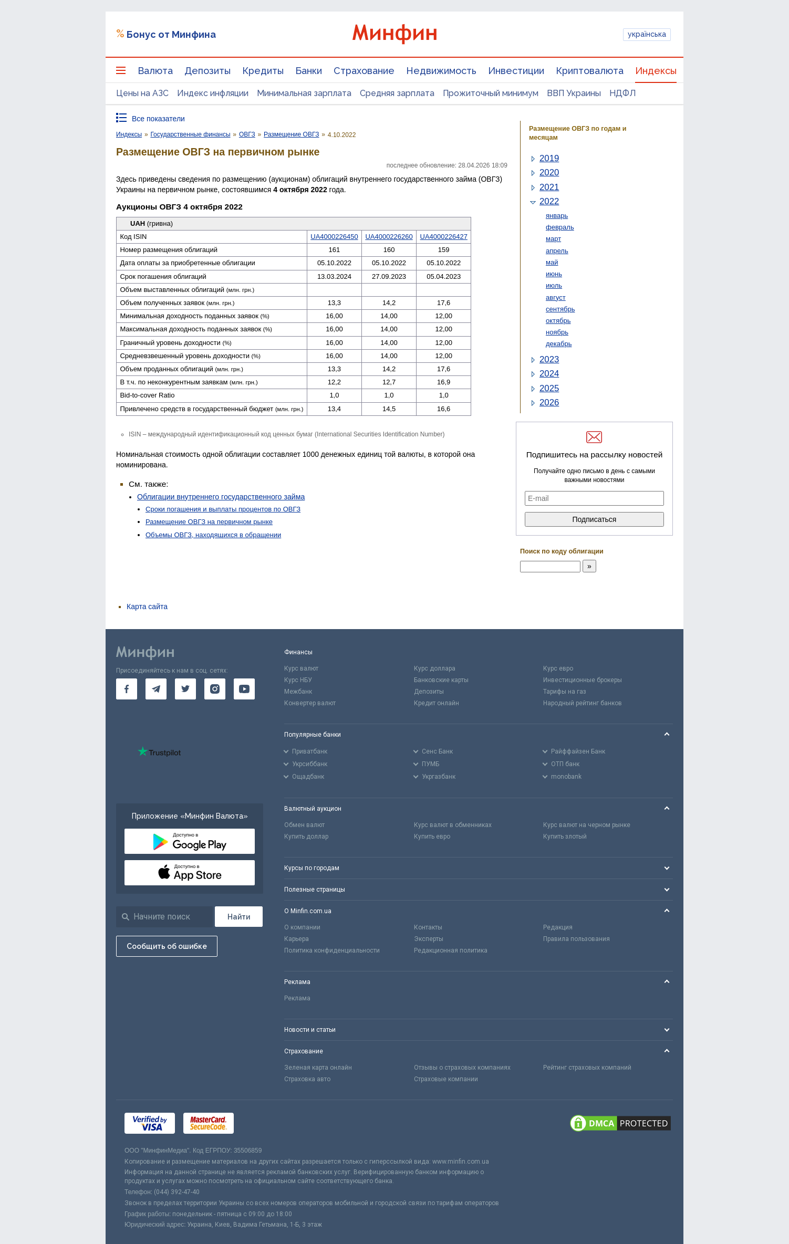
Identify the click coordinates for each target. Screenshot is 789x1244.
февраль (560, 227)
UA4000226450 (334, 237)
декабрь (559, 344)
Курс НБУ (298, 680)
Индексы (656, 70)
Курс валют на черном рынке (586, 825)
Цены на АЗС (142, 93)
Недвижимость (441, 70)
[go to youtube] (244, 688)
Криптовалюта (590, 70)
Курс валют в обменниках (453, 825)
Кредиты (263, 70)
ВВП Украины (574, 93)
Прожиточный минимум (490, 93)
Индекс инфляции (212, 93)
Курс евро (558, 668)
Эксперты (428, 939)
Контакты (428, 927)
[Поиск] (239, 916)
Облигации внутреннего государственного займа (221, 497)
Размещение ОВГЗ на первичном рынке (209, 522)
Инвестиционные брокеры (582, 680)
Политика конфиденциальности (332, 950)
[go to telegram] (156, 688)
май (552, 262)
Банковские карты (441, 680)
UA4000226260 (388, 237)
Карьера (296, 939)
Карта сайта (147, 606)
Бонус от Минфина (171, 34)
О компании (302, 927)
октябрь (558, 321)
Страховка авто (307, 1079)
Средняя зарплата (397, 93)
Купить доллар (306, 836)
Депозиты (207, 70)
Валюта (155, 70)
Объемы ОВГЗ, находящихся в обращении (213, 535)
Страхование (364, 70)
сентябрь (560, 309)
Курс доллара (434, 668)
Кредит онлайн (436, 703)
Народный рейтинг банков (582, 703)
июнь (554, 274)
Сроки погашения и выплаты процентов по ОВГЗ (223, 509)
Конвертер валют (310, 703)
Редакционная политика (450, 950)
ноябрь (557, 332)
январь (557, 215)
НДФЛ (622, 93)
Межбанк (298, 691)
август (556, 297)
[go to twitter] (185, 688)
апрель (557, 251)
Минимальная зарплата (304, 93)
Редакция (558, 927)
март (553, 239)
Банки (308, 70)
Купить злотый (565, 836)
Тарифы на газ (564, 691)
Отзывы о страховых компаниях (462, 1067)
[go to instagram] (214, 688)
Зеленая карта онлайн (318, 1067)
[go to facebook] (126, 688)
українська (647, 34)
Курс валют (301, 668)
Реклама (297, 998)
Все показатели (158, 118)
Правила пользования (576, 939)
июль (554, 285)
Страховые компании (446, 1079)
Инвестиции (516, 70)
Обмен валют (304, 825)
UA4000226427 (444, 237)
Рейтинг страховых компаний (587, 1067)
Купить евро (432, 836)
